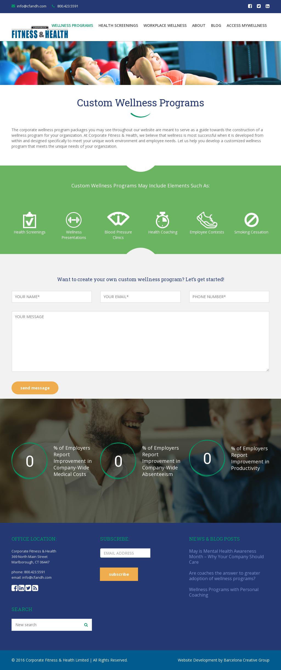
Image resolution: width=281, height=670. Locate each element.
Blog (216, 25)
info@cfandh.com (31, 6)
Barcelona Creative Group (246, 660)
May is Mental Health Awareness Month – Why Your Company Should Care (226, 556)
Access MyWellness (247, 25)
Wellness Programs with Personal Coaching (223, 592)
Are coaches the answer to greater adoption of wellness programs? (224, 575)
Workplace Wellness (165, 25)
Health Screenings (118, 25)
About (199, 25)
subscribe (119, 574)
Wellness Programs (72, 25)
